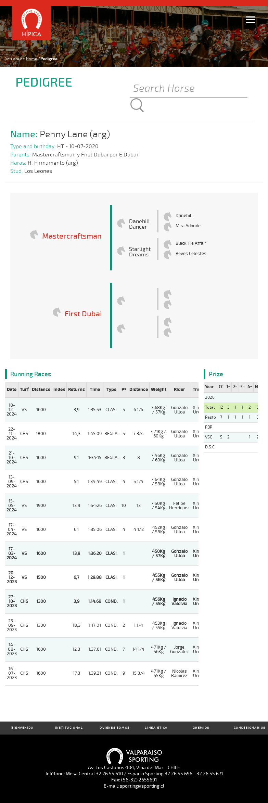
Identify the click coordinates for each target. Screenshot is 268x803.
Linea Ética (156, 728)
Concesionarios (250, 728)
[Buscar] (188, 89)
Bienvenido (22, 728)
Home (31, 58)
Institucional (69, 728)
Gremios (201, 728)
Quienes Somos (115, 728)
